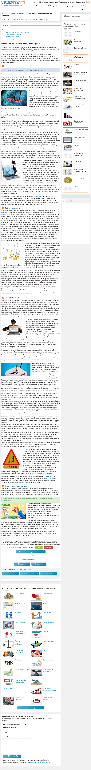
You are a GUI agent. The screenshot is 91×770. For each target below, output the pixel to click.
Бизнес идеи (53, 2)
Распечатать (48, 573)
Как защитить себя (12, 36)
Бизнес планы (80, 2)
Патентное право (20, 622)
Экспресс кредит (48, 660)
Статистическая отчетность (79, 105)
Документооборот (80, 48)
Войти (87, 2)
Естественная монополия (78, 121)
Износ (76, 186)
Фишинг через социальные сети (16, 39)
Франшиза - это (20, 603)
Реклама (82, 10)
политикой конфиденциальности (41, 762)
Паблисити (18, 660)
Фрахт (45, 603)
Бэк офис (77, 145)
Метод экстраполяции (79, 57)
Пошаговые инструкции (67, 2)
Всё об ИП (37, 2)
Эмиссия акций (20, 594)
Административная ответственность (80, 73)
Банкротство (60, 6)
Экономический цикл (22, 669)
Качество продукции (80, 178)
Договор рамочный (80, 80)
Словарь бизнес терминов (13, 13)
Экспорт (45, 679)
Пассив (45, 631)
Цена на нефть (79, 113)
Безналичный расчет (81, 129)
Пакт (44, 650)
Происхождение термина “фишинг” (17, 32)
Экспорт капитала (9, 688)
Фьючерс (18, 612)
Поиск (87, 6)
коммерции (48, 476)
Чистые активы (48, 594)
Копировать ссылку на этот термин (30, 552)
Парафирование (48, 622)
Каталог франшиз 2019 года (45, 6)
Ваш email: (31, 555)
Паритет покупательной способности (20, 642)
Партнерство (47, 612)
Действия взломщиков (13, 34)
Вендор (76, 64)
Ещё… (83, 6)
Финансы (45, 2)
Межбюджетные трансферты (79, 138)
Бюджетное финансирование (79, 97)
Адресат (39, 196)
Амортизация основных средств (80, 170)
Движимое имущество (77, 40)
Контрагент (77, 32)
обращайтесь (46, 577)
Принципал (77, 161)
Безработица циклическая (78, 154)
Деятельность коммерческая (79, 89)
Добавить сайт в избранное (30, 573)
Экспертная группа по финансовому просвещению (21, 680)
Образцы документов (72, 6)
